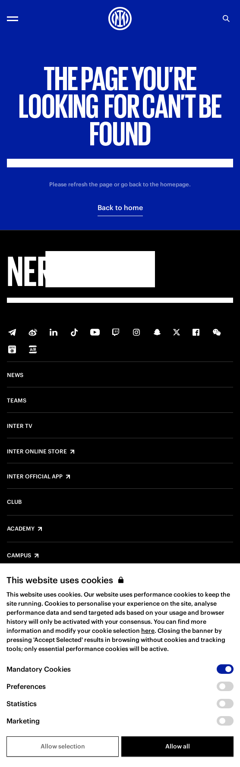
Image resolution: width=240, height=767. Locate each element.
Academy (21, 528)
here (148, 631)
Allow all (177, 746)
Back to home (120, 207)
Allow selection (63, 746)
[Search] (226, 18)
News (15, 375)
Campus (19, 555)
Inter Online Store (37, 451)
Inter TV (19, 426)
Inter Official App (35, 476)
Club (14, 502)
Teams (16, 400)
